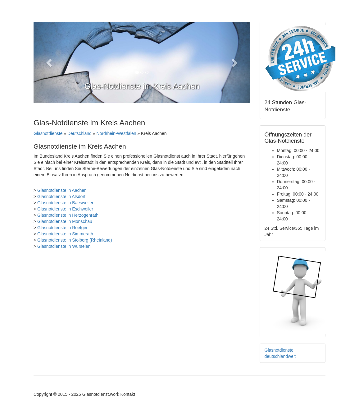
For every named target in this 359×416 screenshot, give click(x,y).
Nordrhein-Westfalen (116, 133)
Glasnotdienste (48, 133)
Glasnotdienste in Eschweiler (65, 208)
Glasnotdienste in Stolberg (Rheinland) (74, 240)
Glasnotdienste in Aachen (62, 190)
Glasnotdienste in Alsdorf (61, 196)
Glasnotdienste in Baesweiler (65, 202)
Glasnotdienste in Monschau (64, 221)
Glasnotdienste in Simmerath (65, 233)
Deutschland (79, 133)
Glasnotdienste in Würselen (63, 246)
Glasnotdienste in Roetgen (63, 227)
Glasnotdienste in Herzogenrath (67, 215)
